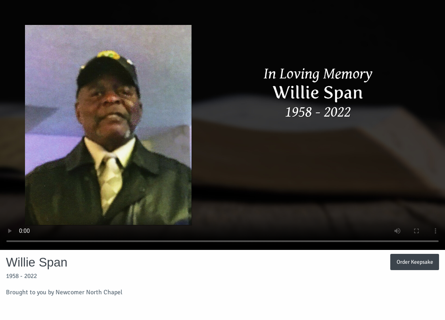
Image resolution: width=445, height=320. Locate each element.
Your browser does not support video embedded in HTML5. (222, 125)
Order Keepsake (415, 261)
